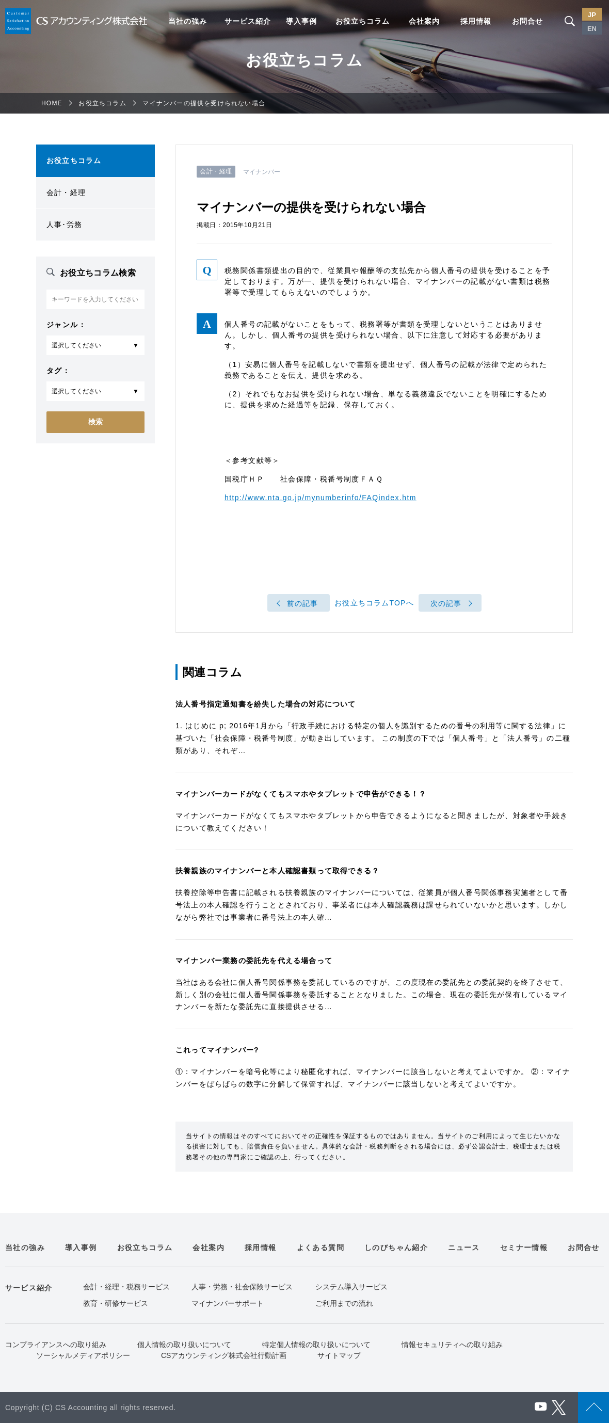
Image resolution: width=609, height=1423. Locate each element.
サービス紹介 (248, 21)
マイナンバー (262, 171)
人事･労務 (64, 224)
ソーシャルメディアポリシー (83, 1355)
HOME (51, 103)
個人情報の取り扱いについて (184, 1344)
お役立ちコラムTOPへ (374, 603)
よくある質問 (320, 1247)
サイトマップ (339, 1355)
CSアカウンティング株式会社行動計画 (223, 1355)
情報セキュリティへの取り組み (452, 1344)
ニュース (464, 1247)
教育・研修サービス (115, 1303)
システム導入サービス (351, 1287)
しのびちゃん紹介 (396, 1247)
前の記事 (302, 603)
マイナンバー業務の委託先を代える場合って (253, 960)
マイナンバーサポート (227, 1303)
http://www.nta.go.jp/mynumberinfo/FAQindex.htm (320, 497)
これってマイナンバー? (217, 1050)
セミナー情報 (524, 1247)
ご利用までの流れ (344, 1303)
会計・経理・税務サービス (126, 1287)
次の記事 (446, 603)
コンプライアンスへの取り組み (55, 1344)
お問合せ (527, 21)
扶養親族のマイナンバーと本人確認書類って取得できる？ (277, 871)
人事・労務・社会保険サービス (242, 1287)
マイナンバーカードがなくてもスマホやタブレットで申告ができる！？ (300, 794)
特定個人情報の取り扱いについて (316, 1344)
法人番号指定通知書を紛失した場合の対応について (265, 704)
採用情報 (475, 21)
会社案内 (424, 21)
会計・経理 (66, 192)
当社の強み (187, 21)
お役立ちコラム (362, 21)
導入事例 (301, 21)
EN (592, 29)
